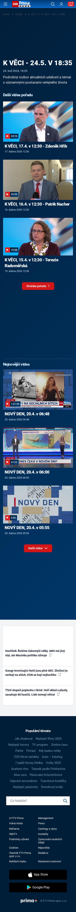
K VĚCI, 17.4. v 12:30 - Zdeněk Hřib (36, 146)
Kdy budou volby (50, 751)
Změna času (59, 745)
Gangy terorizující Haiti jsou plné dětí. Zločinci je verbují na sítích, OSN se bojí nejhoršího (36, 672)
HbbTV (13, 833)
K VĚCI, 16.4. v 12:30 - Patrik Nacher (37, 204)
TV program (40, 745)
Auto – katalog (52, 757)
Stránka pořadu (37, 287)
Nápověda (44, 847)
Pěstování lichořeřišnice (46, 775)
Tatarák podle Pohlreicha (48, 769)
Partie (19, 751)
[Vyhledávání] (52, 4)
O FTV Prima (16, 818)
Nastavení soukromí (49, 861)
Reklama (14, 828)
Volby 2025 (53, 763)
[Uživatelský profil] (61, 4)
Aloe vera (20, 775)
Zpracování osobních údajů (50, 841)
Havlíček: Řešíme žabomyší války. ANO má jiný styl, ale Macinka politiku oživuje (35, 653)
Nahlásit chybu (17, 861)
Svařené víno (19, 769)
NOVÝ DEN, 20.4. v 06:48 (27, 414)
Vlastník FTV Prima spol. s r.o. (20, 854)
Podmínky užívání (19, 839)
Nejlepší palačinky (25, 787)
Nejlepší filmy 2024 (48, 738)
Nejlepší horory (18, 745)
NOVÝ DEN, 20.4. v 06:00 (27, 472)
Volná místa (16, 823)
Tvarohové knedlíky (53, 781)
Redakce (43, 852)
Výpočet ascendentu (23, 781)
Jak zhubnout (24, 738)
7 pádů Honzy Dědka (29, 763)
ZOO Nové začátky (26, 757)
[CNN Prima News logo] (21, 4)
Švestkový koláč (52, 787)
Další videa (38, 547)
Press (41, 823)
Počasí (31, 751)
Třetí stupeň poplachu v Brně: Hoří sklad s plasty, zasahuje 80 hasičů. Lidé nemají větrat (36, 692)
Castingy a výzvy (47, 828)
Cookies (13, 847)
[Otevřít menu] (5, 4)
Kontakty (43, 833)
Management (45, 818)
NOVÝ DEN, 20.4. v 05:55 (27, 527)
